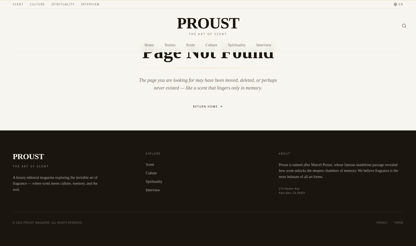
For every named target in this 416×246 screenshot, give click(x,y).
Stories (169, 45)
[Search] (404, 25)
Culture (37, 4)
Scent (18, 4)
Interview (90, 4)
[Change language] (398, 4)
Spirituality (63, 4)
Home (149, 45)
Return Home (208, 106)
